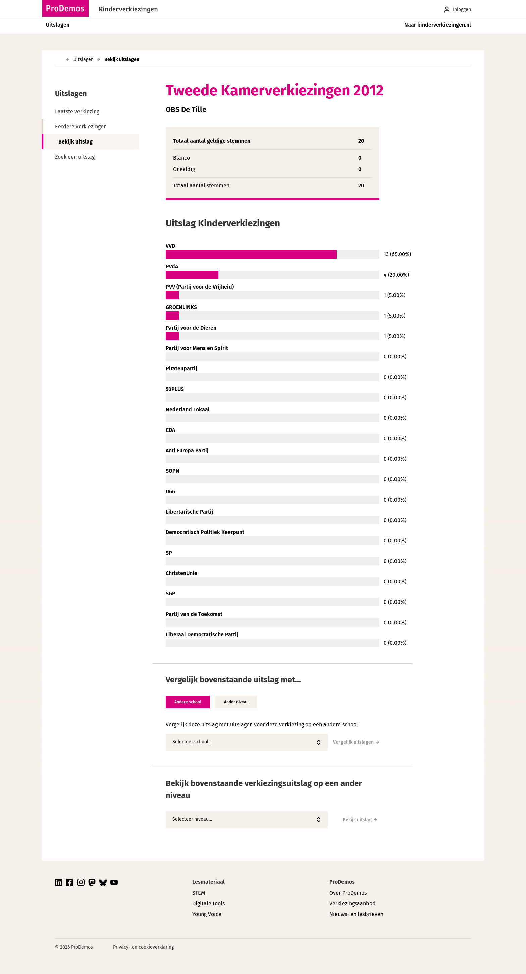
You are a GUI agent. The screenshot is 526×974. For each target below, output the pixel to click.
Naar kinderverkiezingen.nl (437, 25)
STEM (198, 893)
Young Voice (206, 914)
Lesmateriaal (208, 882)
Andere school (187, 702)
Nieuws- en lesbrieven (356, 914)
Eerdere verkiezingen (81, 126)
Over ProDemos (348, 893)
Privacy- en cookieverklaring (143, 947)
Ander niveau (236, 702)
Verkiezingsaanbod (352, 903)
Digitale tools (208, 903)
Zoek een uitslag (75, 157)
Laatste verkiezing (77, 111)
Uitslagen (57, 25)
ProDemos (342, 882)
